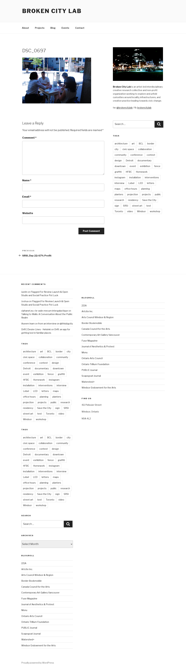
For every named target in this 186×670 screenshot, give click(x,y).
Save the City (149, 200)
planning (145, 188)
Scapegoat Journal (31, 633)
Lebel (131, 183)
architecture (121, 143)
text (148, 205)
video (130, 211)
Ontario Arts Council (31, 616)
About (25, 28)
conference (136, 154)
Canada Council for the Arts (35, 586)
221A (23, 563)
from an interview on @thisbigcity (55, 323)
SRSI (125, 205)
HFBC (129, 171)
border (150, 143)
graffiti (118, 171)
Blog (53, 28)
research (119, 200)
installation (135, 177)
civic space (128, 149)
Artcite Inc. (27, 569)
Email (26, 196)
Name (26, 180)
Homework (141, 171)
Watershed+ (27, 639)
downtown (120, 166)
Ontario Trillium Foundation (35, 622)
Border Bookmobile (31, 580)
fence (157, 166)
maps (117, 188)
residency (133, 200)
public (158, 194)
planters (119, 194)
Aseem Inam (28, 323)
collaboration (145, 149)
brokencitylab (144, 107)
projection (132, 194)
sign (117, 205)
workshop (155, 211)
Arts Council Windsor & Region (37, 575)
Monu (24, 610)
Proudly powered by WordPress (37, 662)
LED (140, 183)
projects (146, 194)
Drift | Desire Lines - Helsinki (36, 329)
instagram (120, 177)
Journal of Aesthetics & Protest (37, 604)
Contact (79, 28)
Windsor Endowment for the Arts (38, 645)
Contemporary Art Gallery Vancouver (40, 592)
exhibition (145, 166)
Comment (29, 137)
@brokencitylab (124, 107)
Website (27, 213)
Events (65, 28)
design (118, 160)
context (151, 154)
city (116, 149)
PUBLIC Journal (29, 627)
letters (150, 183)
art (133, 143)
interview (119, 183)
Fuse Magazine (29, 598)
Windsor (141, 211)
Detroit (129, 160)
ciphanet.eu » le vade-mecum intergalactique (44, 310)
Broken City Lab (52, 11)
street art (137, 205)
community (120, 154)
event (133, 166)
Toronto (119, 211)
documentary (144, 160)
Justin (24, 292)
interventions (152, 177)
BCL (141, 143)
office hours (130, 188)
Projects (39, 28)
